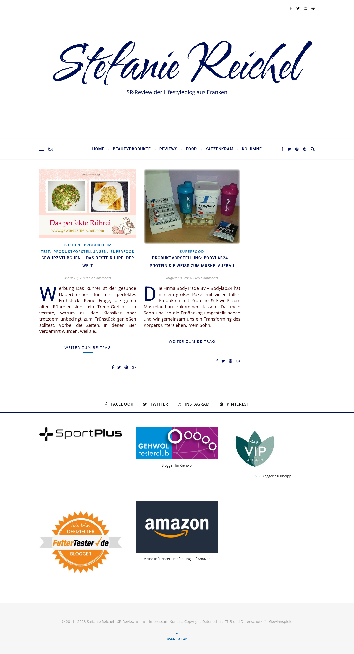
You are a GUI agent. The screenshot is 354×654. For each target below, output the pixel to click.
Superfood (123, 251)
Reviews (168, 149)
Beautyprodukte (132, 149)
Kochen (72, 245)
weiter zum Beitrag (87, 347)
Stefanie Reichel (177, 66)
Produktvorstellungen (80, 251)
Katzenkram (219, 149)
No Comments (206, 277)
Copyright (192, 621)
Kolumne (252, 149)
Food (191, 149)
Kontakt (176, 621)
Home (98, 149)
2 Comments (101, 277)
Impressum (158, 621)
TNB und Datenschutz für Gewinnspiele (258, 621)
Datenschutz (212, 621)
